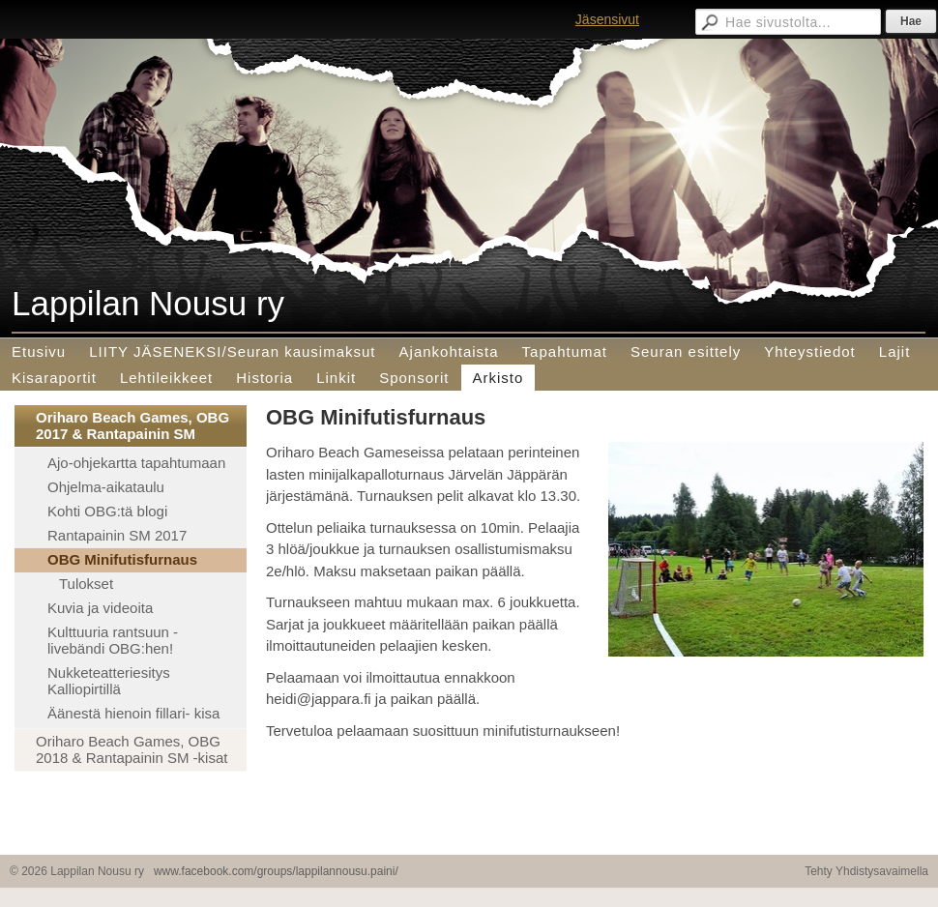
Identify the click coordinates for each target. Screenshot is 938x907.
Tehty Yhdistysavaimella (866, 871)
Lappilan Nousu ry (148, 303)
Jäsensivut (607, 19)
